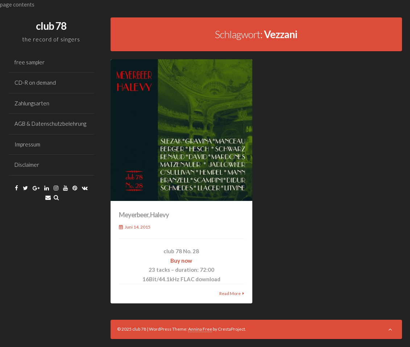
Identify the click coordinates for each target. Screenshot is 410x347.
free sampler (30, 62)
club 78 (51, 26)
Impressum (27, 144)
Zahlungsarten (32, 103)
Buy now (181, 260)
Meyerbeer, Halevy (144, 215)
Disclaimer (27, 164)
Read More (230, 293)
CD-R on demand (35, 82)
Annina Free (200, 329)
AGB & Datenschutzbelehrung (50, 123)
